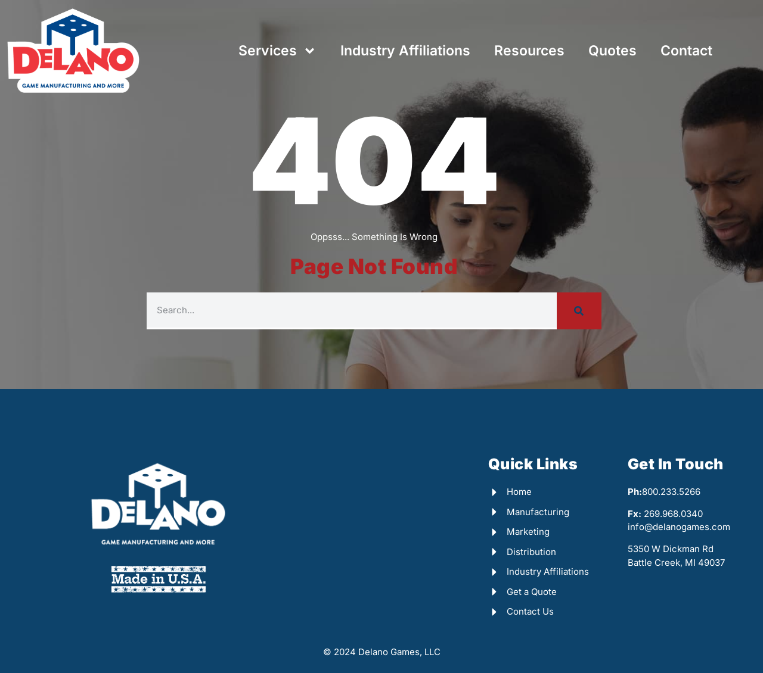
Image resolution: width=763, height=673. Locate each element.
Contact (686, 50)
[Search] (579, 310)
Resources (529, 50)
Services (277, 51)
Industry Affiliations (405, 50)
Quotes (612, 50)
